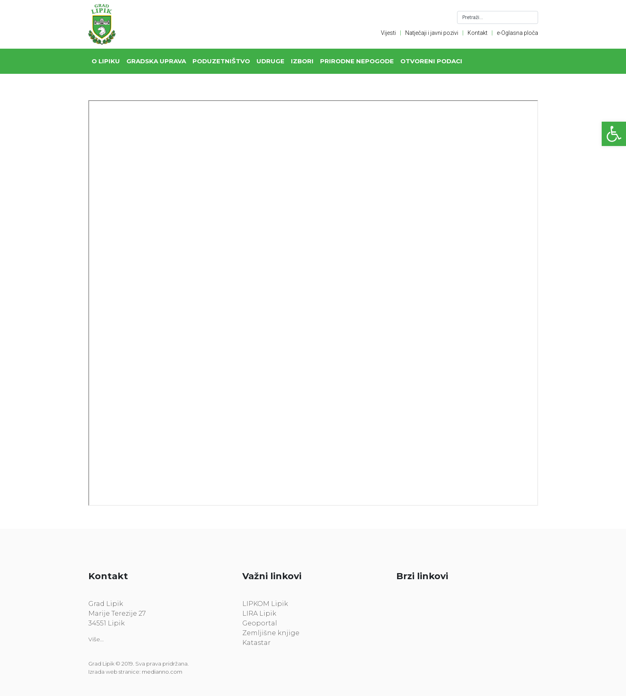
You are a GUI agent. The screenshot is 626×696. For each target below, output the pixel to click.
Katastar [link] (256, 643)
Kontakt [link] (477, 33)
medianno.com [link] (162, 671)
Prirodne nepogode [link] (357, 61)
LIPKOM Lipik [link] (265, 604)
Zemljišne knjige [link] (270, 633)
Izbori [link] (302, 61)
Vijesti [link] (388, 33)
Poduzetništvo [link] (221, 61)
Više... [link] (96, 639)
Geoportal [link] (259, 623)
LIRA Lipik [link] (259, 613)
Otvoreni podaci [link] (431, 61)
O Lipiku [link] (106, 61)
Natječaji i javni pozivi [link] (431, 33)
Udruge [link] (270, 61)
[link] (614, 134)
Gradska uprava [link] (156, 61)
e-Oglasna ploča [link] (517, 33)
